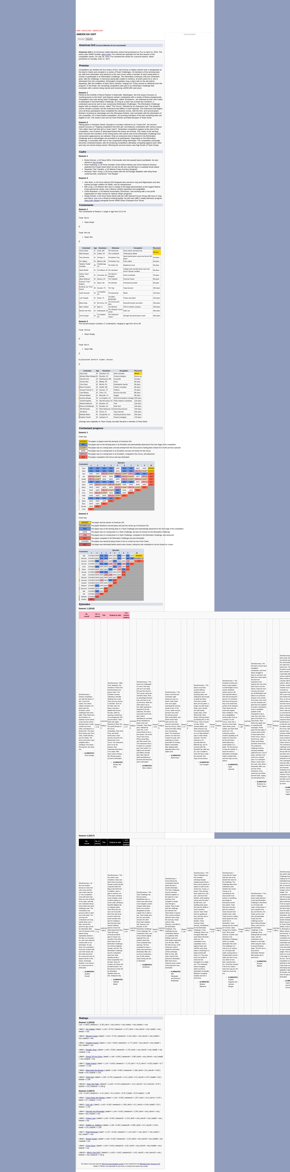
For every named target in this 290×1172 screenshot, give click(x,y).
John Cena (106, 54)
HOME (78, 30)
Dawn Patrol (91, 1063)
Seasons (89, 39)
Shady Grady (91, 1139)
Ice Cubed (90, 1029)
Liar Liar (89, 1104)
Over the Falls (93, 1084)
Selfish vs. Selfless (94, 1125)
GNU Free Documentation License (113, 1164)
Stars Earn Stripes (92, 200)
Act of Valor (98, 162)
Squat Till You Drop (94, 1056)
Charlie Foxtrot (92, 1043)
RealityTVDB (86, 30)
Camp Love (91, 1118)
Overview (81, 39)
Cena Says (90, 1146)
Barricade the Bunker (95, 1070)
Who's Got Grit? (93, 1152)
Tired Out (90, 1077)
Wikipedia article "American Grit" (150, 1164)
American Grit (98, 30)
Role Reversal (92, 1132)
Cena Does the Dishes (95, 1098)
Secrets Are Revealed (95, 1111)
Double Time (91, 1050)
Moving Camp (92, 1036)
